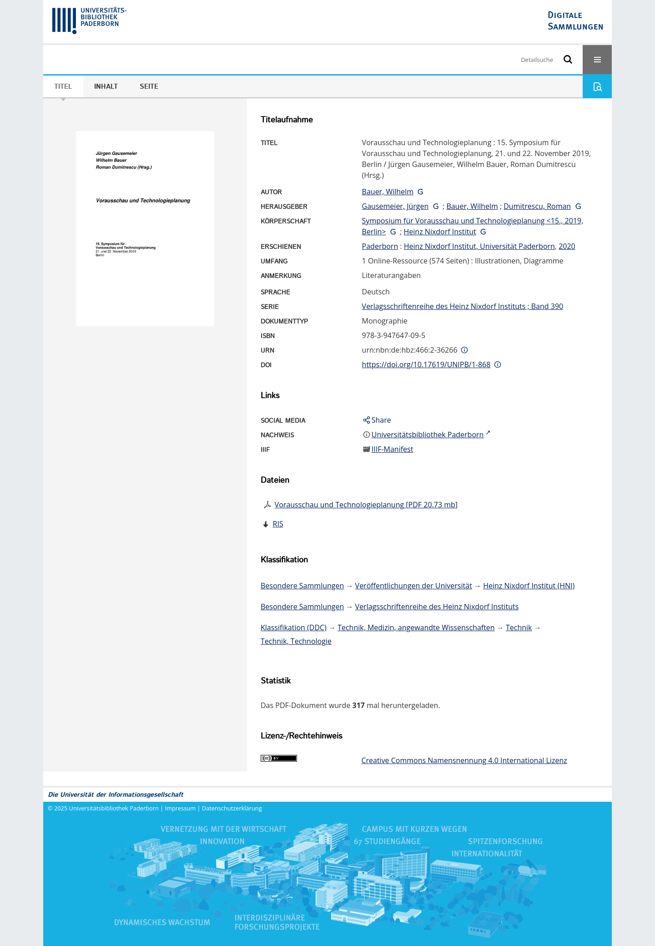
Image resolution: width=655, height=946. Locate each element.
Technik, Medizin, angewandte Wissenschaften (416, 627)
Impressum (180, 808)
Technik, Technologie (296, 641)
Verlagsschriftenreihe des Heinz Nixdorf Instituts (437, 607)
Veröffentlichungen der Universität (413, 586)
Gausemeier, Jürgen (395, 206)
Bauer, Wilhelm (387, 192)
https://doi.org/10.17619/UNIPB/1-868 (426, 364)
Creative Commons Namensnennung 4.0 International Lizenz (464, 760)
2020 (567, 246)
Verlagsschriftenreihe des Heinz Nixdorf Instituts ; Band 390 (463, 306)
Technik (519, 627)
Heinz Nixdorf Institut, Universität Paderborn (479, 246)
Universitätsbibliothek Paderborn (114, 808)
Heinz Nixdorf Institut (440, 232)
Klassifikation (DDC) (294, 627)
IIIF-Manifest (392, 449)
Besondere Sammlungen (302, 586)
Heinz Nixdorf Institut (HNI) (528, 586)
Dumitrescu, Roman (537, 206)
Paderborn (380, 246)
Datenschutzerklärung (232, 808)
